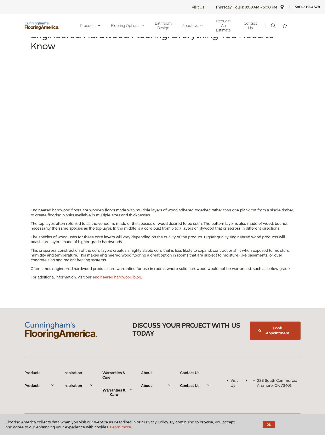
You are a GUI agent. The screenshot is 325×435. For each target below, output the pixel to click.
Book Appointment (273, 330)
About (156, 385)
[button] (273, 26)
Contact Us (250, 25)
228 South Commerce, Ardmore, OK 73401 (277, 382)
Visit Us (198, 7)
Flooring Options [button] (127, 25)
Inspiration (78, 385)
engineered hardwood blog (117, 277)
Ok (269, 424)
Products (39, 385)
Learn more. (121, 427)
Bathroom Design (163, 25)
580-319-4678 (307, 7)
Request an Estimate (223, 25)
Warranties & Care (117, 392)
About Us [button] (192, 25)
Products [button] (90, 25)
